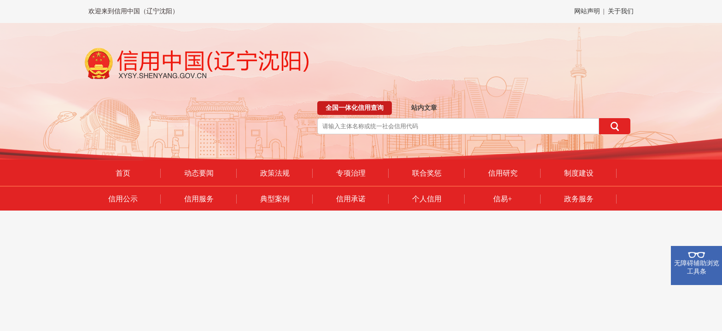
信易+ (502, 199)
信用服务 (199, 199)
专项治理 (351, 173)
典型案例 (275, 199)
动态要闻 (199, 173)
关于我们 (621, 11)
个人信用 (427, 199)
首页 (123, 173)
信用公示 (123, 199)
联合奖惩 (427, 173)
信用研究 (503, 173)
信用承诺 (351, 199)
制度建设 (579, 173)
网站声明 (587, 11)
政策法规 (275, 173)
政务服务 (579, 199)
